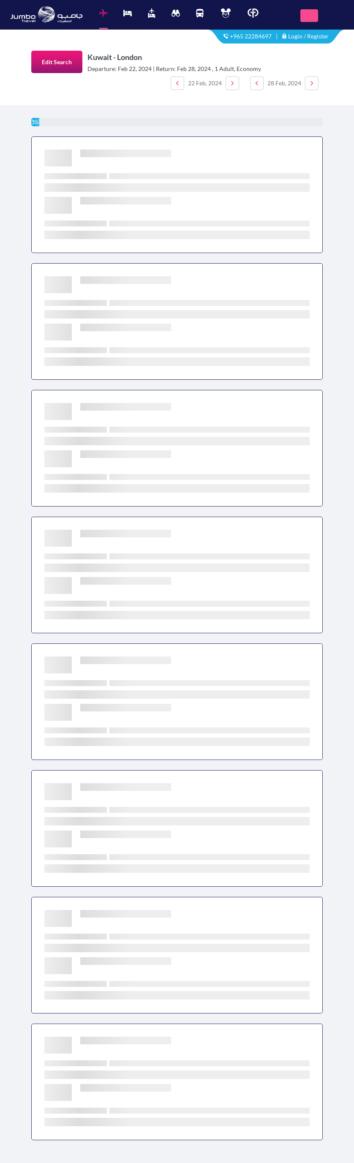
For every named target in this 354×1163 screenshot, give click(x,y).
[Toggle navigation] (309, 15)
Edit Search (57, 61)
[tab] (103, 18)
